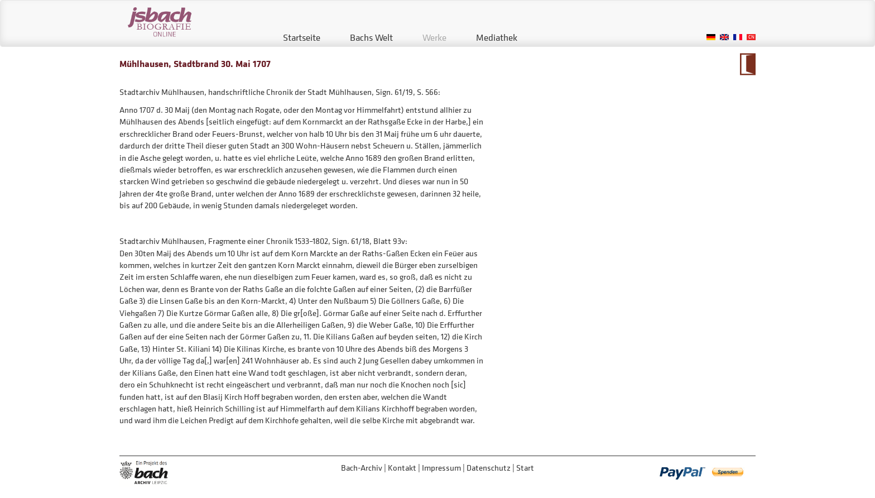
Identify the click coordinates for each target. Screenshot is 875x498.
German (710, 37)
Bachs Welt (371, 37)
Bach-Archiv (361, 467)
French (737, 37)
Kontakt (402, 467)
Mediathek (496, 37)
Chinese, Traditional (751, 37)
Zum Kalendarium (747, 64)
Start (525, 467)
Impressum (441, 467)
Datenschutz (489, 467)
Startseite (301, 37)
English (724, 37)
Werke (434, 37)
